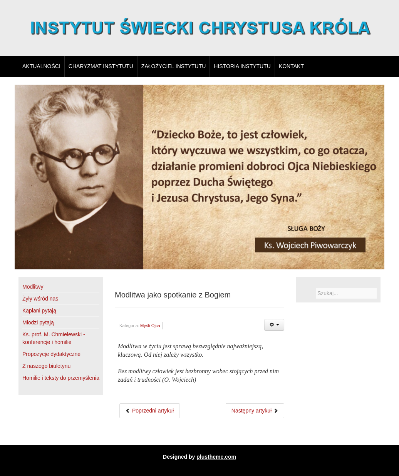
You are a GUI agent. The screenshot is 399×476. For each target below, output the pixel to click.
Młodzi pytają (38, 322)
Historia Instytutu (242, 66)
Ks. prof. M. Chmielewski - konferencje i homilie (53, 338)
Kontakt (291, 66)
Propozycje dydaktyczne (51, 354)
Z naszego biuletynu (46, 366)
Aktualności (41, 66)
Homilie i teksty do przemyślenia (60, 378)
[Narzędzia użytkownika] (274, 325)
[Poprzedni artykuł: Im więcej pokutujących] (149, 410)
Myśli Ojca (150, 325)
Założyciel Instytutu (173, 66)
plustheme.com (216, 457)
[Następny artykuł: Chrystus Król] (255, 410)
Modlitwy (32, 287)
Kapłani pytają (39, 310)
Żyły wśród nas (40, 299)
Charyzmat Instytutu (101, 66)
